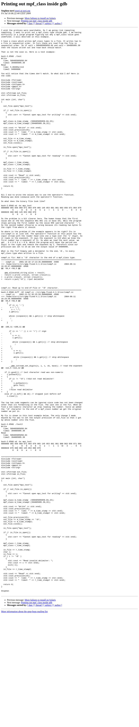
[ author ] (57, 23)
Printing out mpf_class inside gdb (36, 21)
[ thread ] (38, 23)
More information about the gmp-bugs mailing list (24, 724)
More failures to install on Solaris (40, 18)
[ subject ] (48, 23)
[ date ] (30, 23)
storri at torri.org (22, 11)
